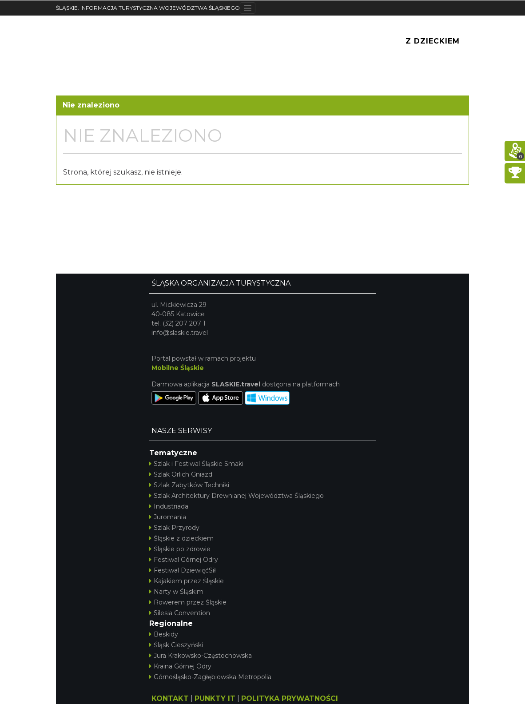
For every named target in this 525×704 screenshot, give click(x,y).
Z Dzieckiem (433, 41)
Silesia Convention (179, 613)
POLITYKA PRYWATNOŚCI (289, 698)
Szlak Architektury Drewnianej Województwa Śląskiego (236, 496)
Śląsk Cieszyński (176, 645)
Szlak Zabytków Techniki (189, 485)
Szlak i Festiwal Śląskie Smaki (196, 464)
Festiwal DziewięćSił (182, 570)
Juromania (167, 517)
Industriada (168, 506)
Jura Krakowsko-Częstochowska (200, 656)
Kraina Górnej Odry (180, 666)
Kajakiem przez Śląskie (186, 581)
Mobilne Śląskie (177, 368)
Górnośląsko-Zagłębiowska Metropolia (210, 677)
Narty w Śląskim (176, 592)
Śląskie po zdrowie (180, 549)
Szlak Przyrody (174, 528)
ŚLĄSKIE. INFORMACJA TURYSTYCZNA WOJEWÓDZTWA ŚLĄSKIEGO (148, 7)
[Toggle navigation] (247, 8)
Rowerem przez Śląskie (188, 602)
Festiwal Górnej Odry (183, 560)
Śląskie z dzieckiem (181, 538)
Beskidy (163, 634)
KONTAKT (170, 698)
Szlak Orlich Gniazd (180, 474)
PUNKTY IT (215, 698)
